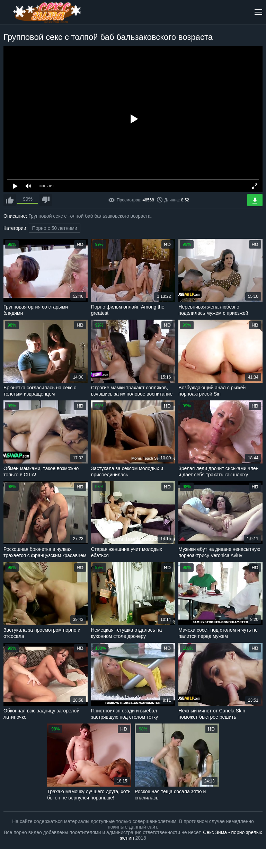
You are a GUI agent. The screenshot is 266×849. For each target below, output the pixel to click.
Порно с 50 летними (54, 228)
